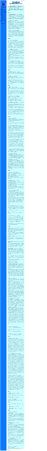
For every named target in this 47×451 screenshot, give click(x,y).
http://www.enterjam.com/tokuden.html (13, 224)
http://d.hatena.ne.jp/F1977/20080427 (17, 327)
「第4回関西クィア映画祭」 (13, 151)
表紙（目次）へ (23, 0)
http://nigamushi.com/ (13, 181)
